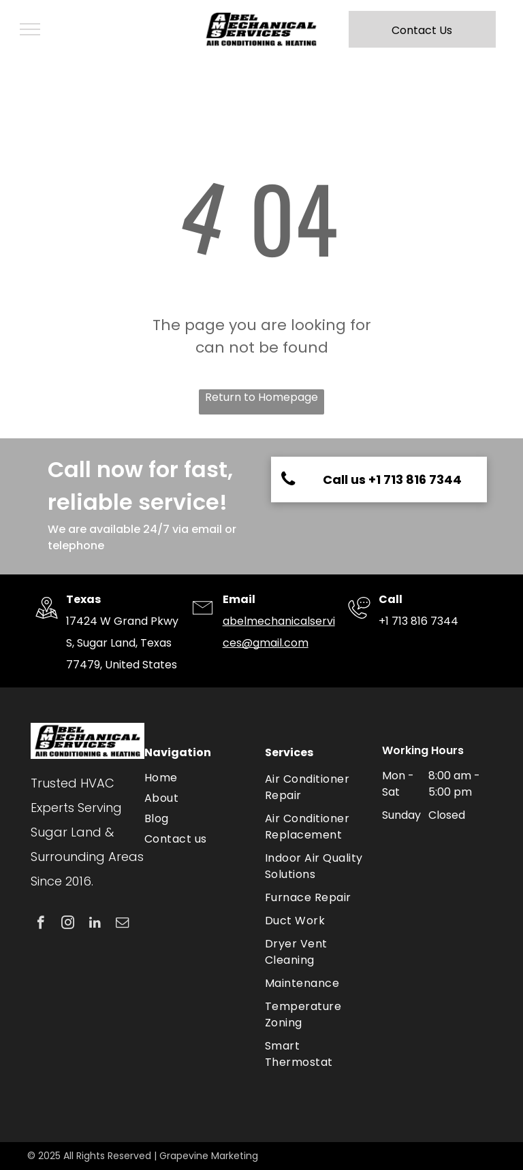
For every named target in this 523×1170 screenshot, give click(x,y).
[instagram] (68, 924)
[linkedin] (95, 924)
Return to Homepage (261, 397)
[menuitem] (197, 778)
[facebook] (40, 924)
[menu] (30, 29)
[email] (122, 924)
